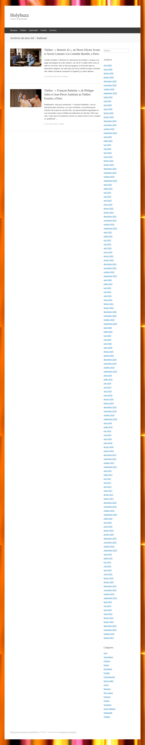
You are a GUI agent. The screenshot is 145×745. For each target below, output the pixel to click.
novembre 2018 (110, 411)
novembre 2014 (110, 590)
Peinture (107, 697)
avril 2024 (108, 153)
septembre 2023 (110, 181)
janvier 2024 (109, 165)
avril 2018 (108, 439)
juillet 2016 (108, 519)
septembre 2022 (110, 228)
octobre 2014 (109, 594)
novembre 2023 (110, 173)
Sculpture (107, 705)
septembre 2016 (110, 515)
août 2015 (108, 554)
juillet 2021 (108, 284)
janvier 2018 (109, 451)
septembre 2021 (110, 276)
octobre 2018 (109, 415)
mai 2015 (107, 566)
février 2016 (108, 530)
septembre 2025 (110, 93)
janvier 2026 (109, 77)
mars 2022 (108, 252)
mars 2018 (108, 443)
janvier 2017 (109, 499)
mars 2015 (108, 574)
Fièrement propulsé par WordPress (24, 732)
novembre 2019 (110, 363)
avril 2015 (108, 570)
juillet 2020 (108, 332)
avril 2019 (108, 391)
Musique (13, 30)
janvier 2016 (109, 534)
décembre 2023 (110, 169)
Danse (106, 665)
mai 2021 (107, 292)
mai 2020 (107, 340)
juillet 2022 (108, 236)
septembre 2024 (110, 133)
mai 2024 (107, 149)
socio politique (109, 709)
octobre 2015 (109, 546)
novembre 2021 (110, 268)
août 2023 (108, 185)
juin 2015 (107, 562)
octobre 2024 (109, 129)
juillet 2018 (108, 427)
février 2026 (108, 73)
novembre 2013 (110, 630)
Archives (52, 30)
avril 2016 (108, 523)
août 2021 (108, 280)
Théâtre (23, 30)
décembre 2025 (110, 81)
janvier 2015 (109, 582)
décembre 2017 (110, 455)
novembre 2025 (110, 85)
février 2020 (108, 352)
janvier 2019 (109, 403)
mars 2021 (108, 300)
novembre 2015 (110, 542)
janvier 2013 (109, 638)
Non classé (108, 693)
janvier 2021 (109, 308)
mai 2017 (107, 483)
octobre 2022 (109, 224)
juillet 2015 (108, 558)
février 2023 (108, 208)
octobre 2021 (109, 272)
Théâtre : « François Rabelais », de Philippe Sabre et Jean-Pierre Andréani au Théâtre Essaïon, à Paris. (69, 94)
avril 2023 (108, 200)
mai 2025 (107, 101)
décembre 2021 (110, 264)
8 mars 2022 (49, 124)
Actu (105, 653)
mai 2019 (107, 387)
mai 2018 (107, 435)
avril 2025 (108, 105)
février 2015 (108, 578)
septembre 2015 (110, 550)
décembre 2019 (110, 360)
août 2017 (108, 471)
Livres (106, 685)
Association (108, 657)
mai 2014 (107, 606)
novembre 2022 (110, 220)
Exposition (108, 669)
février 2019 (108, 399)
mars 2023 (108, 204)
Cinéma (107, 661)
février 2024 (108, 161)
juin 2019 (107, 383)
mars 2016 (108, 526)
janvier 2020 (109, 356)
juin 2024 (107, 145)
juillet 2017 (108, 475)
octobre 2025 (109, 89)
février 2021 (108, 304)
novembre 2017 (110, 459)
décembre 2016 (110, 503)
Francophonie (109, 677)
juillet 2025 (108, 97)
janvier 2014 (109, 622)
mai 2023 (107, 197)
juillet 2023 (108, 189)
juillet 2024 (108, 141)
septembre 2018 (110, 419)
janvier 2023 (109, 212)
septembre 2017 (110, 467)
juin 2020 (107, 336)
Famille (44, 30)
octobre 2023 (109, 177)
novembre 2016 (110, 507)
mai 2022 (107, 244)
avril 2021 (108, 296)
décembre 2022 (110, 216)
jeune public (108, 681)
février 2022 (108, 256)
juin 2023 (107, 193)
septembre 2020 (110, 324)
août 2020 (108, 328)
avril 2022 (108, 248)
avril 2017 (108, 487)
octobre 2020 (109, 320)
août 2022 (108, 232)
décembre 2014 (110, 586)
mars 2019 (108, 395)
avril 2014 (108, 610)
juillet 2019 (108, 379)
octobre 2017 (109, 463)
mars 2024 (108, 157)
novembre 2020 (110, 316)
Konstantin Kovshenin (67, 732)
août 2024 (108, 137)
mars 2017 (108, 491)
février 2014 (108, 618)
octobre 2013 (109, 634)
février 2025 (108, 113)
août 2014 (108, 602)
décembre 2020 (110, 312)
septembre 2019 (110, 371)
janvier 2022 (109, 260)
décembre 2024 (110, 121)
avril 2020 (108, 344)
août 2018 (108, 423)
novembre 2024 (110, 125)
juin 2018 (107, 431)
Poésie (106, 701)
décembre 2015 (110, 538)
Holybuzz (19, 15)
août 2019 (108, 375)
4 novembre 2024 (50, 77)
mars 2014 (108, 614)
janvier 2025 (109, 117)
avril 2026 (108, 65)
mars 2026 (108, 69)
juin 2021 (107, 288)
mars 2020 (108, 348)
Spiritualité (33, 30)
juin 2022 (107, 240)
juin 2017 (107, 479)
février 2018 (108, 447)
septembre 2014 (110, 598)
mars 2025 (108, 109)
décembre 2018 (110, 407)
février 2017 (108, 495)
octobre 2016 (109, 511)
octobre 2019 (109, 367)
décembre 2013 (110, 626)
